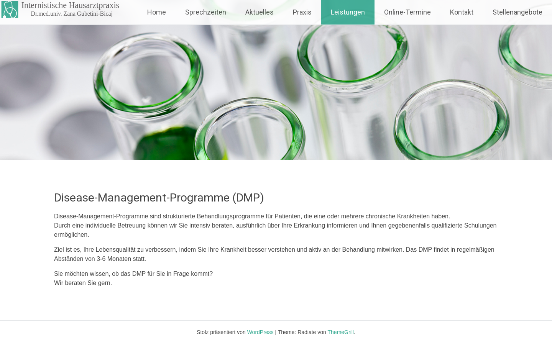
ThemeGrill (341, 332)
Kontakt (461, 12)
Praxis (302, 12)
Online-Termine (407, 12)
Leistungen (348, 12)
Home (156, 12)
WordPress (260, 332)
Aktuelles (259, 12)
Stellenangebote (517, 12)
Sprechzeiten (205, 12)
